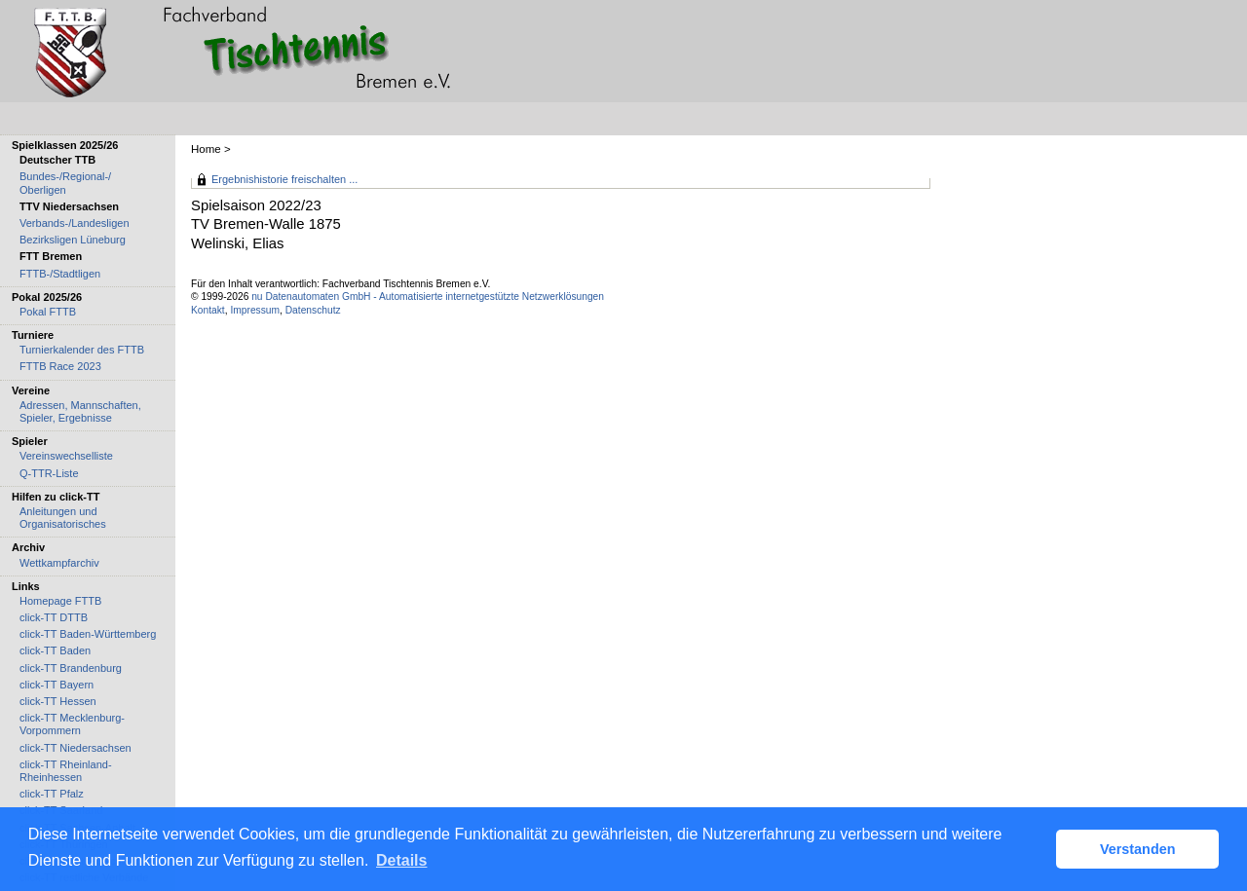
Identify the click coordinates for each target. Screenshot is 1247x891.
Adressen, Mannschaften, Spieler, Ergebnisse (80, 411)
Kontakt (208, 310)
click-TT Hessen (57, 701)
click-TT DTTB (53, 617)
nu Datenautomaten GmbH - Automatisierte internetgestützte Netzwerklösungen (427, 296)
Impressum (255, 310)
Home (206, 149)
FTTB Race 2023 (60, 366)
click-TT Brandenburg (70, 668)
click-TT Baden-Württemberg (87, 634)
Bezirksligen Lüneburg (72, 239)
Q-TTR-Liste (49, 473)
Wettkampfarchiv (59, 563)
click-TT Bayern (56, 684)
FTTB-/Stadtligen (59, 273)
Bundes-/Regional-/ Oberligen (65, 182)
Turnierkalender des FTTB (81, 349)
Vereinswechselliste (66, 456)
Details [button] (401, 860)
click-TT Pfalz (51, 793)
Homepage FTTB (60, 601)
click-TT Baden (55, 650)
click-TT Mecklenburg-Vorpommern (72, 724)
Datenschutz (313, 310)
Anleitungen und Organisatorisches (62, 517)
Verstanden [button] (1138, 849)
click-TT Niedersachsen (75, 748)
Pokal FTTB (47, 311)
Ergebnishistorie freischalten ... (284, 179)
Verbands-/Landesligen (74, 223)
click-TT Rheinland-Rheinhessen (65, 771)
